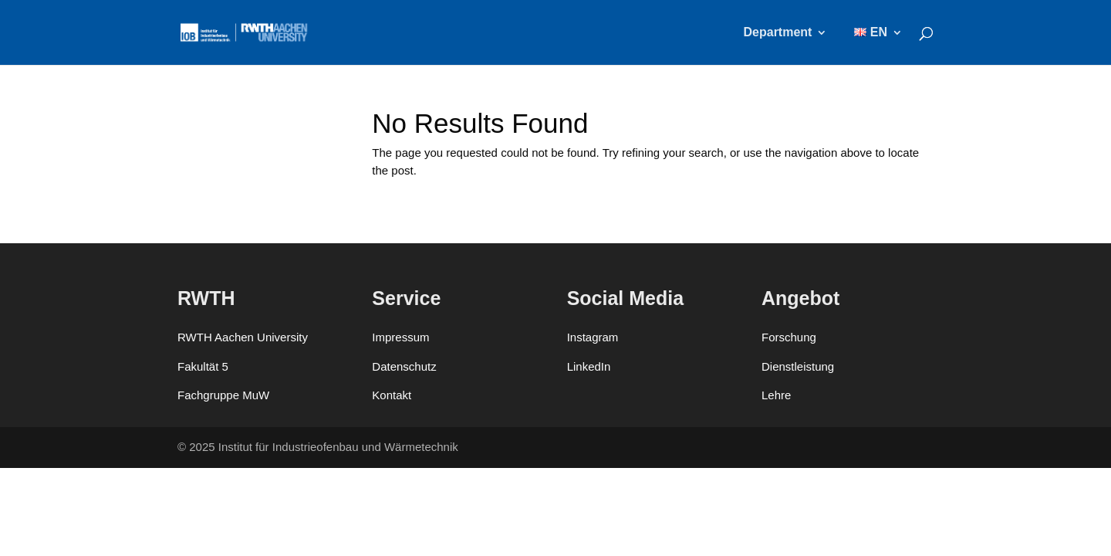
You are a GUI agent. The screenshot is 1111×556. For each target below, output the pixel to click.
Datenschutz (404, 366)
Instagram (593, 337)
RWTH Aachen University (242, 337)
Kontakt (391, 395)
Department (778, 33)
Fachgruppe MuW (223, 395)
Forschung (788, 337)
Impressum (400, 337)
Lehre (776, 395)
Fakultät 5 (202, 366)
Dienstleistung (797, 366)
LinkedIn (589, 366)
